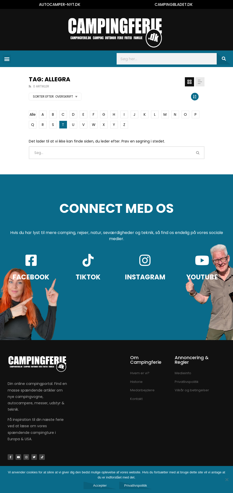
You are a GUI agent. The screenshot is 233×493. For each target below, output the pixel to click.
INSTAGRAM (145, 277)
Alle (33, 114)
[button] (7, 59)
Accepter (100, 485)
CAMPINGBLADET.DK (174, 4)
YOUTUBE (202, 277)
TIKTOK (88, 277)
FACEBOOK (30, 277)
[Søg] (223, 58)
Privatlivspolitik (135, 485)
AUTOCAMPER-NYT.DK (59, 4)
